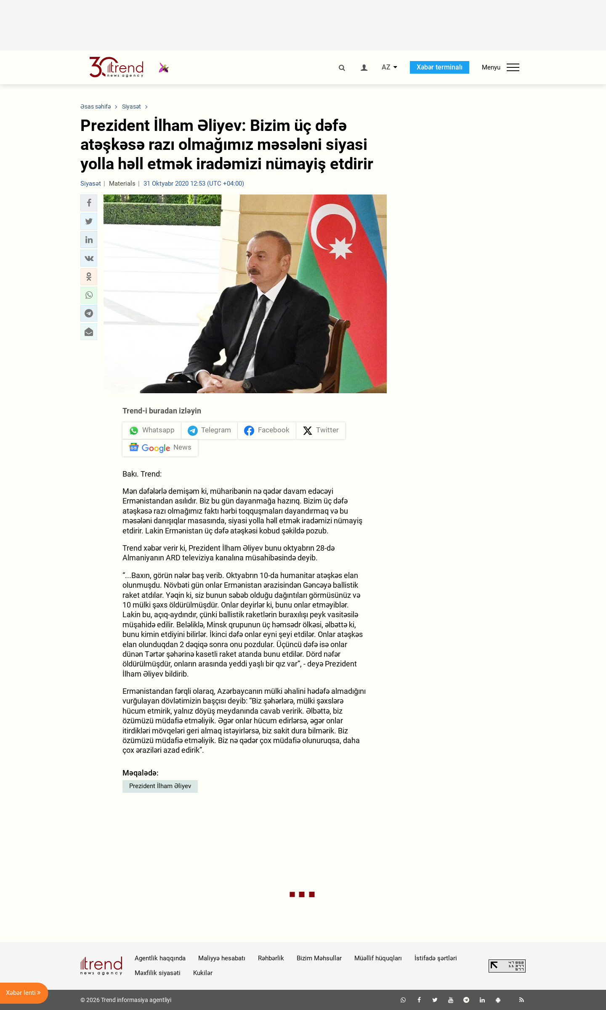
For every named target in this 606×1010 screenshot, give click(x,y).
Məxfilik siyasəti (158, 973)
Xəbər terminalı (439, 67)
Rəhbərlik (271, 958)
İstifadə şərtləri (436, 958)
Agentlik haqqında (160, 958)
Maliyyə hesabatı (221, 958)
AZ (386, 67)
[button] (89, 202)
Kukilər (203, 973)
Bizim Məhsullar (319, 958)
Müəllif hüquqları (378, 958)
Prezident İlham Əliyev (160, 786)
